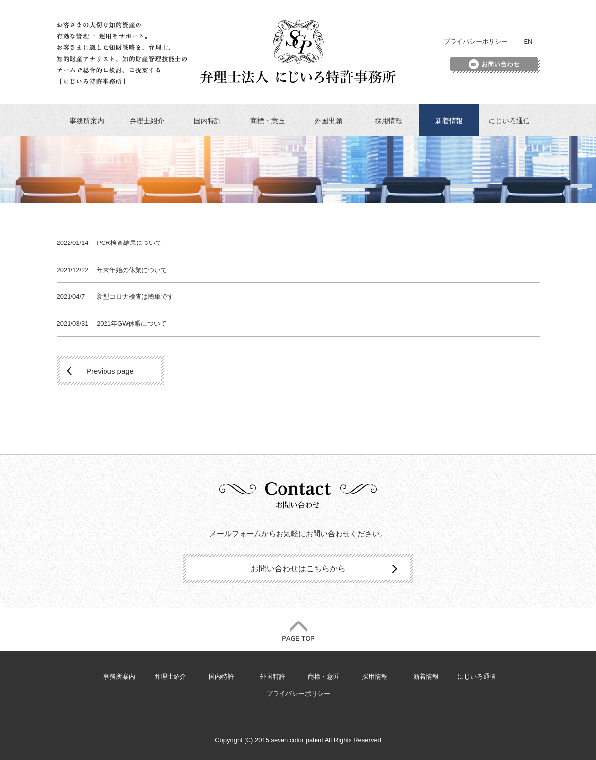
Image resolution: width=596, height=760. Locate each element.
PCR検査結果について (129, 242)
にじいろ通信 (509, 121)
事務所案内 (87, 121)
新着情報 (449, 121)
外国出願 (328, 121)
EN (528, 41)
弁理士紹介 (147, 121)
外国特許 (272, 676)
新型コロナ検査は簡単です (135, 296)
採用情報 (388, 121)
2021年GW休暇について (132, 323)
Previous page (110, 371)
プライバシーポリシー (476, 41)
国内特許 (207, 121)
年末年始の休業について (132, 270)
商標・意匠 (267, 121)
